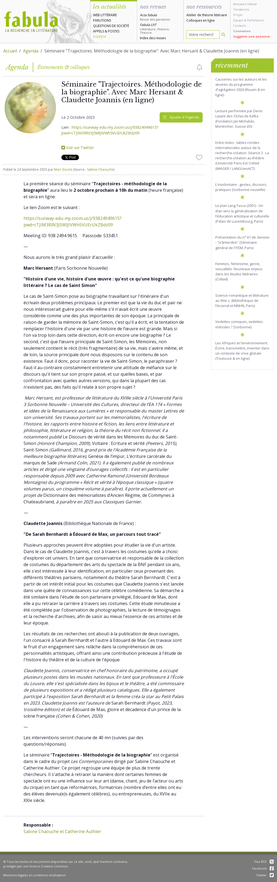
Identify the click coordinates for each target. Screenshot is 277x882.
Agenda (99, 36)
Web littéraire (105, 15)
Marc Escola (63, 169)
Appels (98, 31)
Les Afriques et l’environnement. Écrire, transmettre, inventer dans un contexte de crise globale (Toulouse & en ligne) (242, 351)
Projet (237, 15)
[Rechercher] (223, 34)
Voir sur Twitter (77, 147)
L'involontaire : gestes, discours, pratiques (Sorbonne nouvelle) (241, 187)
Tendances (241, 9)
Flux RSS (264, 862)
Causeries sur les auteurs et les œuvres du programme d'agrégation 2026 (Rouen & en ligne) (241, 87)
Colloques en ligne (200, 20)
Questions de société (111, 26)
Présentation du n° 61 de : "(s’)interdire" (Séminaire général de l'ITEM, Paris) (242, 242)
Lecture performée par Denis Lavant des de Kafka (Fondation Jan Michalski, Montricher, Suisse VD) (239, 118)
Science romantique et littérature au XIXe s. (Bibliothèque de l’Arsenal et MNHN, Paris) (242, 300)
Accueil (10, 51)
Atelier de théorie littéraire (206, 15)
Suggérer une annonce (251, 36)
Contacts (239, 26)
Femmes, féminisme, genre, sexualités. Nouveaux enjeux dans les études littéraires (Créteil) (238, 271)
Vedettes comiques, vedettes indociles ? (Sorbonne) (239, 324)
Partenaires (255, 20)
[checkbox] (199, 67)
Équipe (238, 20)
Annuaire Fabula (245, 4)
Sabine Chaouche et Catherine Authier (62, 831)
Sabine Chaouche (100, 169)
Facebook (263, 868)
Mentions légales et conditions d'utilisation (34, 875)
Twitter (265, 875)
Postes (113, 31)
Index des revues (153, 38)
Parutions (102, 20)
